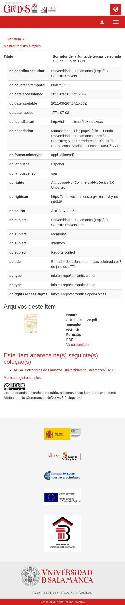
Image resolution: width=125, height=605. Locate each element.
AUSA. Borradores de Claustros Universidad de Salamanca (59, 370)
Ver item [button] (15, 39)
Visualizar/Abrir (78, 345)
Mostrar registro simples (22, 46)
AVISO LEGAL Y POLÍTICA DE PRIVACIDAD (62, 593)
